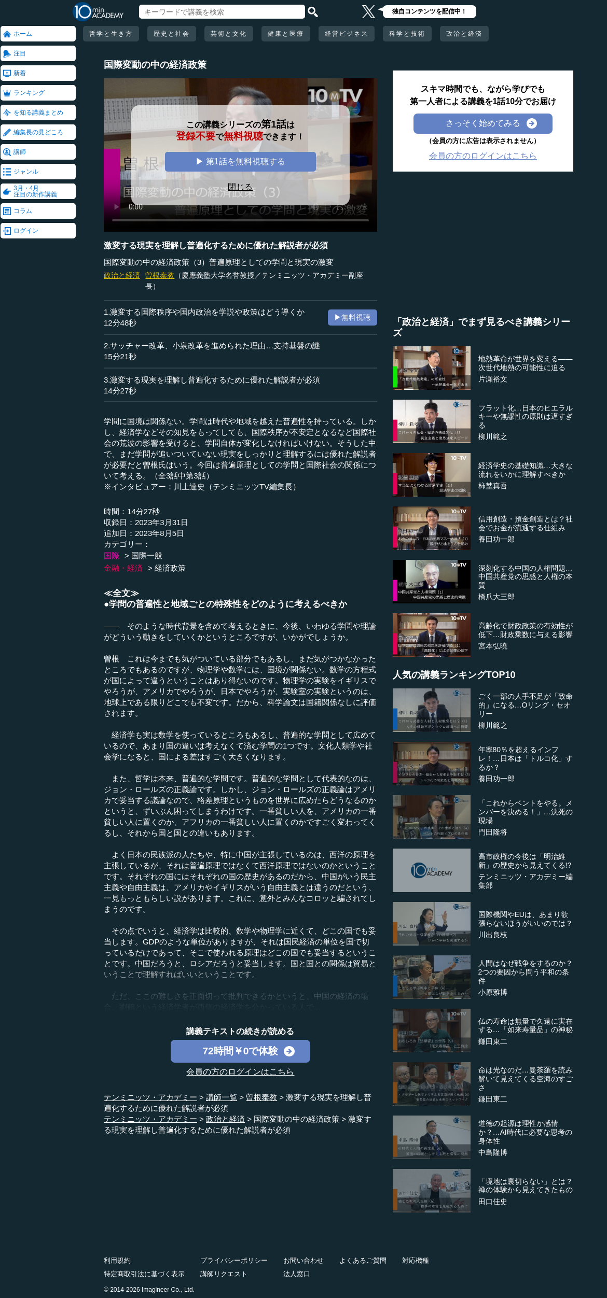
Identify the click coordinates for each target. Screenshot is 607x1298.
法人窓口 (296, 1274)
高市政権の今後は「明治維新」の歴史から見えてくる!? (525, 860)
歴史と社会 (172, 33)
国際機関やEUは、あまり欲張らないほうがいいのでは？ (525, 918)
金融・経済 (123, 567)
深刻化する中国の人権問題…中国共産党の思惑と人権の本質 (525, 577)
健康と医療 (286, 33)
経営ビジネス (346, 33)
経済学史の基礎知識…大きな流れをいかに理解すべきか (525, 469)
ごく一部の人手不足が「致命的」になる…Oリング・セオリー (525, 705)
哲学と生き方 (111, 33)
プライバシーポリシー (234, 1260)
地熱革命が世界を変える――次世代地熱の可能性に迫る (525, 363)
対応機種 (415, 1260)
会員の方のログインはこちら (240, 1071)
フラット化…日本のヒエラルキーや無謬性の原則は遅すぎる (525, 417)
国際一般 (146, 555)
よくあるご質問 (363, 1260)
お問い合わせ (303, 1260)
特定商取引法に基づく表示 (144, 1274)
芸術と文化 (229, 33)
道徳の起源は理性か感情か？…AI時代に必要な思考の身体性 (525, 1132)
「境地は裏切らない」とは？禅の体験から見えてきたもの (525, 1185)
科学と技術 (407, 33)
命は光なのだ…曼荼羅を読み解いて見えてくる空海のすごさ (525, 1079)
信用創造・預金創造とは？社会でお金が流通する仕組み (525, 523)
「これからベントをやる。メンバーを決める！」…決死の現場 (525, 812)
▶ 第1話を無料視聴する (240, 161)
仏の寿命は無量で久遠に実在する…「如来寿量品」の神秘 (525, 1025)
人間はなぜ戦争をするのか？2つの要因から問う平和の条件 (525, 972)
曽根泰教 (159, 275)
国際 (111, 555)
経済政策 (170, 567)
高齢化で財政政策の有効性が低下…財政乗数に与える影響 (525, 630)
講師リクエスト (223, 1274)
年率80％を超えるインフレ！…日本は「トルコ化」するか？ (525, 758)
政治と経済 (464, 33)
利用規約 (117, 1260)
